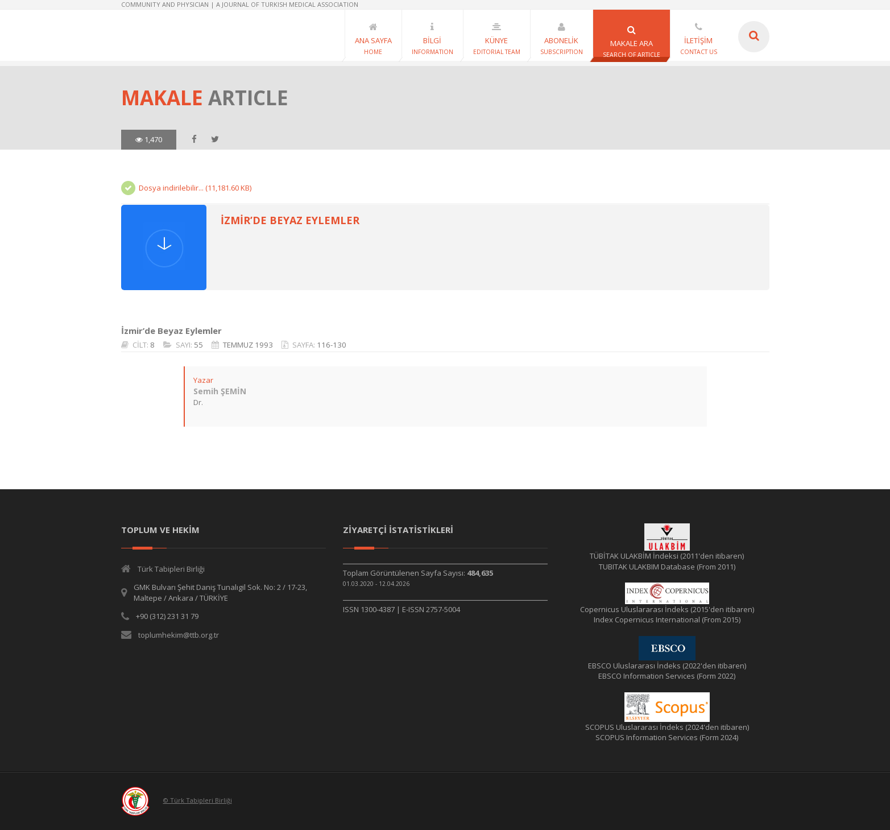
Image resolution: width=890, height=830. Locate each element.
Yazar (203, 380)
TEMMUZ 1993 (248, 345)
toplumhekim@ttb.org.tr (178, 635)
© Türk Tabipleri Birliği (197, 800)
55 (198, 345)
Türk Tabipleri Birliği (171, 569)
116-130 (331, 345)
